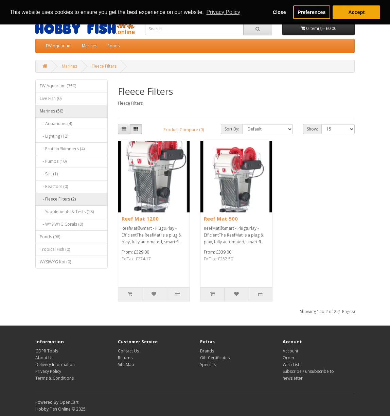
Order (289, 358)
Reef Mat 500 (221, 218)
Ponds (113, 46)
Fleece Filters (104, 66)
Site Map (126, 364)
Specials (208, 364)
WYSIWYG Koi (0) (55, 262)
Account (290, 351)
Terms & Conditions (54, 378)
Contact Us (128, 351)
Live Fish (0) (50, 98)
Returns (125, 358)
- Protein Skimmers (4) (62, 149)
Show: (312, 129)
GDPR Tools (46, 351)
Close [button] (279, 12)
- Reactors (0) (54, 186)
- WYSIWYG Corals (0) (61, 224)
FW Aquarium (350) (58, 86)
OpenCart (68, 402)
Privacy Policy (48, 371)
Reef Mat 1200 (140, 218)
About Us (44, 358)
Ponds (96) (50, 237)
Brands (207, 351)
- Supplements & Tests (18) (67, 211)
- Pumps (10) (53, 161)
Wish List (291, 364)
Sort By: (232, 129)
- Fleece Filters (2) (58, 199)
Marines (89, 46)
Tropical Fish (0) (55, 249)
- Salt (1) (49, 174)
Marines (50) (51, 111)
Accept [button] (356, 12)
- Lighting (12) (54, 136)
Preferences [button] (311, 12)
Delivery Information (55, 364)
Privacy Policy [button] (223, 12)
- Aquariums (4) (56, 123)
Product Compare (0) (183, 130)
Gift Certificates (215, 358)
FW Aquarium (59, 46)
